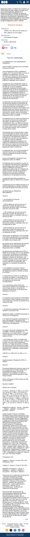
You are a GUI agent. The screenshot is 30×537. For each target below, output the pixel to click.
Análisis (9, 53)
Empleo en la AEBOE (15, 527)
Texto (2, 53)
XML (15, 47)
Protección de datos (18, 524)
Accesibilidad (10, 524)
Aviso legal (26, 523)
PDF (6, 47)
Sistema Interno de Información (12, 526)
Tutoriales (22, 526)
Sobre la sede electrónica (12, 523)
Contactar (4, 523)
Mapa (21, 523)
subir (26, 519)
